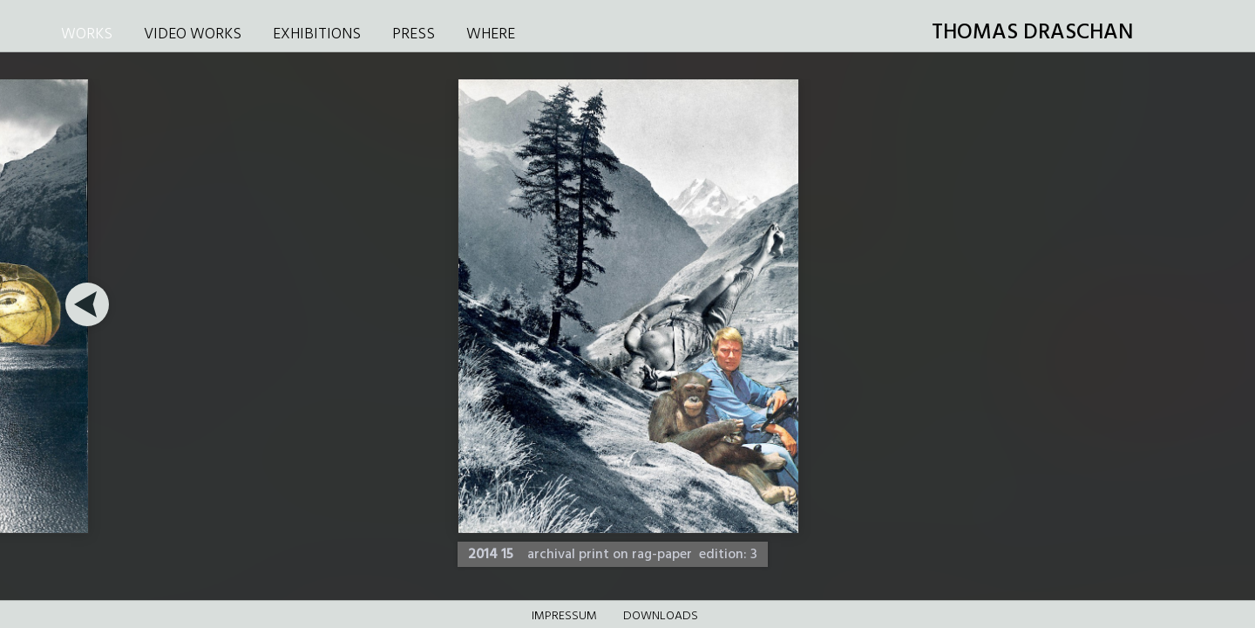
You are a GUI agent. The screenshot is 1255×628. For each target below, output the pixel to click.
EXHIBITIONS (317, 34)
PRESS (413, 34)
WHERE (490, 34)
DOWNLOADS (660, 616)
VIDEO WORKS (192, 34)
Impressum (564, 616)
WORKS (86, 34)
